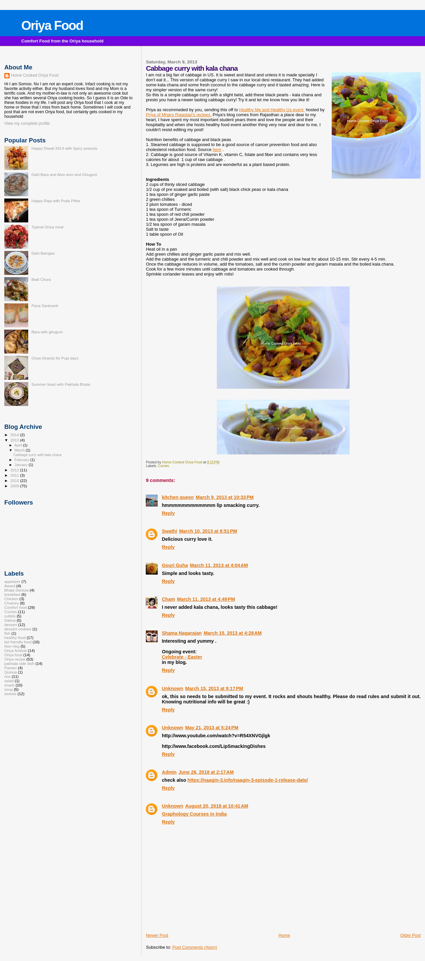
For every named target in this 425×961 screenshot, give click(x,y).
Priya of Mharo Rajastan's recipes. (179, 114)
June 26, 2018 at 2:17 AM (206, 772)
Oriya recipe (14, 659)
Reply (168, 513)
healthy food (15, 637)
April (19, 445)
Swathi (169, 531)
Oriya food (13, 655)
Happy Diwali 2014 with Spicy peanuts (65, 148)
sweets (10, 693)
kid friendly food (18, 642)
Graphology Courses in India (194, 814)
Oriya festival (15, 650)
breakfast (12, 594)
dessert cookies (17, 629)
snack (9, 685)
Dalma (10, 620)
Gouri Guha (175, 565)
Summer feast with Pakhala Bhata (61, 384)
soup (8, 689)
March (20, 450)
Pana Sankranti (45, 305)
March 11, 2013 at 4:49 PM (206, 599)
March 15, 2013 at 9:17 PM (214, 688)
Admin (169, 772)
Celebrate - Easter (182, 657)
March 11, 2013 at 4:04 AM (219, 565)
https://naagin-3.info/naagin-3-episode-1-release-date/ (247, 780)
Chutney (11, 603)
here (216, 149)
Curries (163, 466)
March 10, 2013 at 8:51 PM (208, 531)
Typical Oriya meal (47, 227)
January (22, 465)
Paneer (10, 668)
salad (9, 681)
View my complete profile (27, 123)
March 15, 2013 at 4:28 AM (233, 633)
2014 (15, 435)
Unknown (172, 688)
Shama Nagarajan (182, 633)
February (23, 460)
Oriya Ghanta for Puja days (55, 358)
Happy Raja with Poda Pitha (56, 201)
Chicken (11, 599)
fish (7, 633)
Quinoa (10, 672)
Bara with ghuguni (47, 332)
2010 (15, 480)
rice (7, 676)
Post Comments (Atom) (194, 947)
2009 (15, 486)
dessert (10, 624)
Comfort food (15, 607)
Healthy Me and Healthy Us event (271, 109)
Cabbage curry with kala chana (37, 455)
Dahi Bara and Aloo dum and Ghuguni (64, 174)
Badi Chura (41, 279)
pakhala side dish (19, 663)
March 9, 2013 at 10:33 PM (225, 497)
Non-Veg (12, 646)
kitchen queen (178, 497)
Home (284, 935)
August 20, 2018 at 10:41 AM (216, 806)
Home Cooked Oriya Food (34, 75)
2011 (15, 475)
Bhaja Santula (16, 590)
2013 (15, 440)
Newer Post (157, 935)
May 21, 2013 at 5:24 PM (211, 727)
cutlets (10, 616)
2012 (15, 470)
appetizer (12, 581)
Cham (168, 599)
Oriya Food (52, 25)
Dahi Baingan (43, 253)
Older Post (410, 935)
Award (9, 586)
